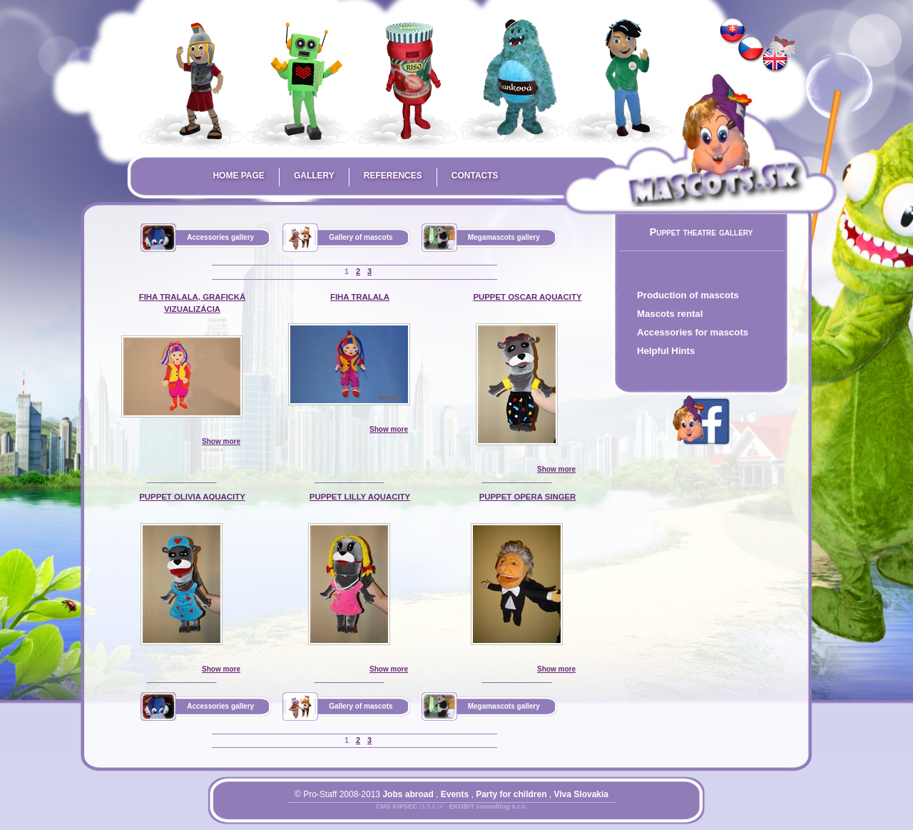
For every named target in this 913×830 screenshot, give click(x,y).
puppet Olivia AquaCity (192, 496)
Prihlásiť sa (423, 815)
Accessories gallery (220, 237)
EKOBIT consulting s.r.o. (488, 806)
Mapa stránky (476, 815)
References (393, 176)
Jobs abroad (407, 794)
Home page (238, 176)
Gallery (314, 176)
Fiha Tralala (359, 297)
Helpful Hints (666, 350)
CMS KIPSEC (396, 806)
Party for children (511, 794)
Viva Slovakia (581, 794)
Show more (221, 441)
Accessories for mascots (692, 332)
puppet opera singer (527, 496)
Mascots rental (670, 313)
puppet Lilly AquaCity (360, 496)
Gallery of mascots (360, 237)
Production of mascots (688, 295)
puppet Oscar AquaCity (527, 297)
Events (455, 794)
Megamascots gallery (504, 237)
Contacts (475, 176)
